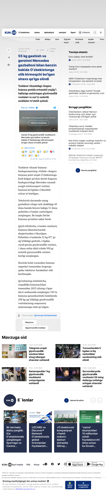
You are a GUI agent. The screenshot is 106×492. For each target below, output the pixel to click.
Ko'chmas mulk (79, 40)
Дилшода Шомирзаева (45, 315)
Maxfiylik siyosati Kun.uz (25, 489)
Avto (57, 39)
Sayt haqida (17, 464)
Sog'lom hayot (67, 40)
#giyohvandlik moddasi (35, 328)
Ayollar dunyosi (91, 40)
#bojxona (29, 322)
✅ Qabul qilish (69, 485)
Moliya (47, 39)
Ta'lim (37, 39)
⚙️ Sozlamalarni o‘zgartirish (83, 485)
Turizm (102, 39)
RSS (28, 464)
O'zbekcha (84, 32)
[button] (93, 400)
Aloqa (36, 464)
